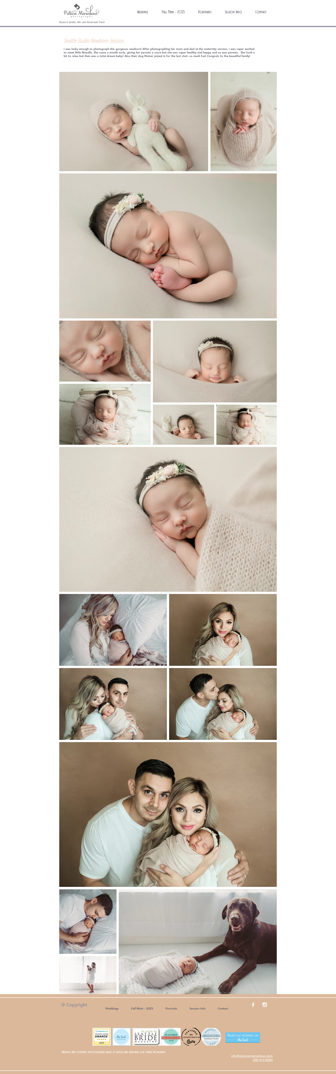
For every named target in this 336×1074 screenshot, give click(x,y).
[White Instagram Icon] (265, 1005)
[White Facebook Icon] (253, 1005)
